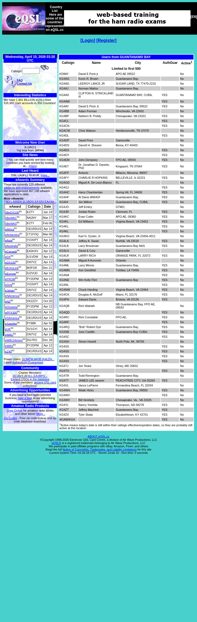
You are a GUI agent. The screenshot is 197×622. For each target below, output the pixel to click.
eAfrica (9, 229)
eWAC (9, 334)
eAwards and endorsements (22, 187)
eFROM (10, 279)
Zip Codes (10, 418)
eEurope (10, 273)
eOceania (11, 307)
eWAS (9, 346)
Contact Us (24, 83)
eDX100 (10, 262)
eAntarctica (12, 234)
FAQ (20, 80)
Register (106, 40)
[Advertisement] (30, 123)
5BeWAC (11, 218)
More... (40, 413)
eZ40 (8, 351)
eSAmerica (12, 318)
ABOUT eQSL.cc (98, 436)
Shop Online (14, 410)
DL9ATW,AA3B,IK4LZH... (38, 359)
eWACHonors (14, 340)
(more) (33, 166)
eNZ (8, 301)
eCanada (11, 251)
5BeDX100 (12, 212)
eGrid (8, 284)
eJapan (10, 290)
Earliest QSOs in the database (30, 379)
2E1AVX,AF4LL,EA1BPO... (30, 376)
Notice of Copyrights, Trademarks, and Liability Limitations (100, 449)
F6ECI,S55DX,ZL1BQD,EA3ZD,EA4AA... (30, 201)
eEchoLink (12, 268)
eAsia (8, 240)
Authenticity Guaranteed (27, 362)
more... (45, 175)
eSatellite (11, 323)
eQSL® (56, 443)
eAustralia (11, 245)
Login (88, 40)
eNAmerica (12, 295)
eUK (8, 329)
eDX (8, 257)
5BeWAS (11, 223)
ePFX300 (11, 312)
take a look (25, 398)
